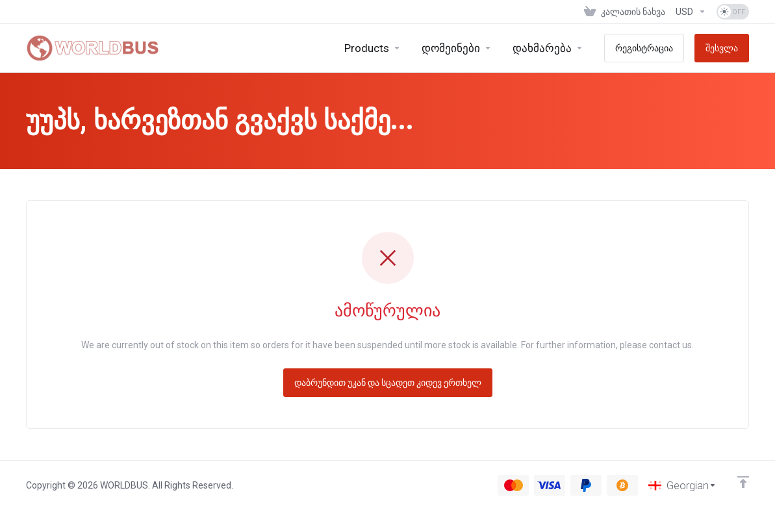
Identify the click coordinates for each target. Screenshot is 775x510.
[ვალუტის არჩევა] (690, 11)
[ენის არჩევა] (682, 485)
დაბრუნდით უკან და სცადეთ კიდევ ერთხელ (387, 382)
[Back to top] (743, 482)
